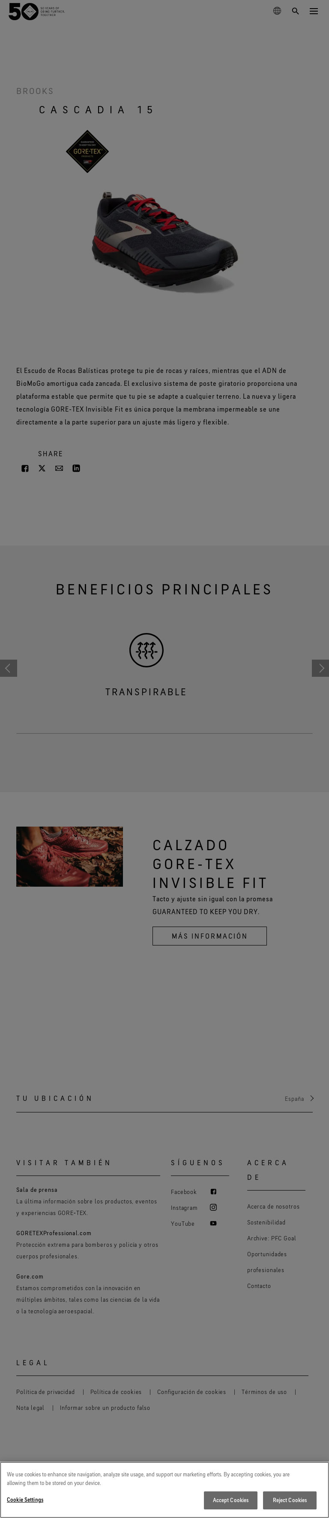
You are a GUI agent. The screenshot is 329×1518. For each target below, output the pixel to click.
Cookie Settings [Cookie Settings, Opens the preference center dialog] (25, 1499)
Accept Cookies (231, 1500)
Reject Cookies (290, 1500)
